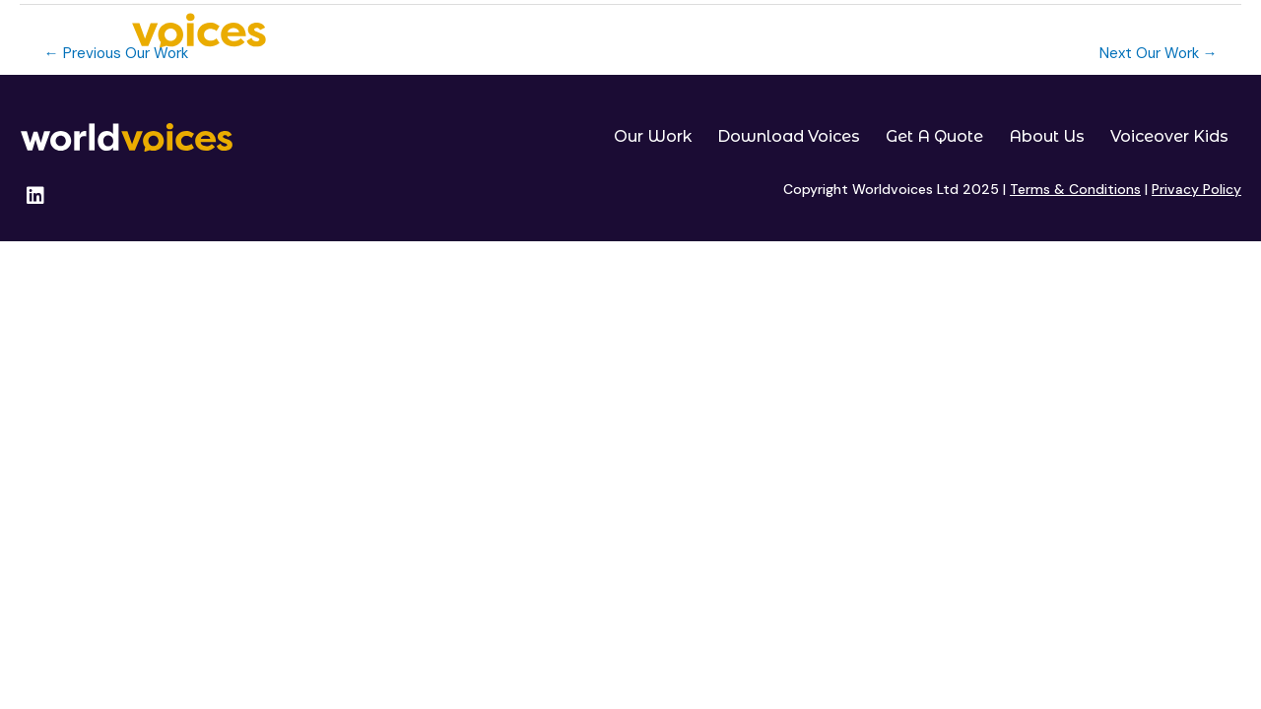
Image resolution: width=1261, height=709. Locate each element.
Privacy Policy (1196, 189)
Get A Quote (948, 32)
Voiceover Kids (1187, 32)
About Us (1062, 32)
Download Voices (799, 32)
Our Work (658, 32)
